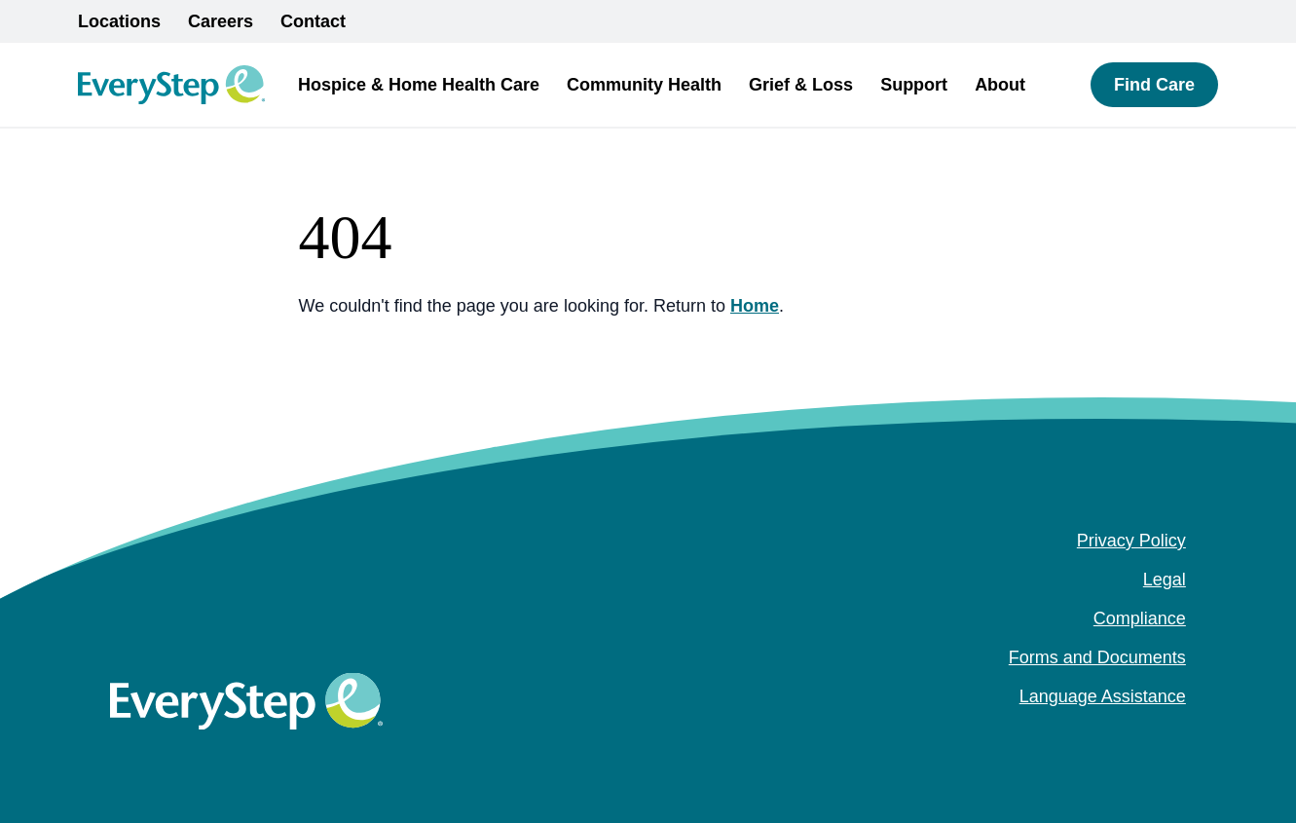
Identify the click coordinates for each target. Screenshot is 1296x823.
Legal (1164, 579)
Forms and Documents (1097, 657)
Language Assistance (1102, 696)
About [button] (1000, 84)
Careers (220, 21)
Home (754, 306)
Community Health (644, 84)
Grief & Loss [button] (801, 84)
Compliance (1139, 618)
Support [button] (913, 84)
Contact (313, 21)
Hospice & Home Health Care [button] (418, 84)
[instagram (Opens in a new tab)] (1145, 735)
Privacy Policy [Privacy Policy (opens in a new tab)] (1131, 540)
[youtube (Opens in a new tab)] (1176, 735)
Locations (119, 21)
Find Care (1154, 84)
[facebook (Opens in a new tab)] (1114, 735)
